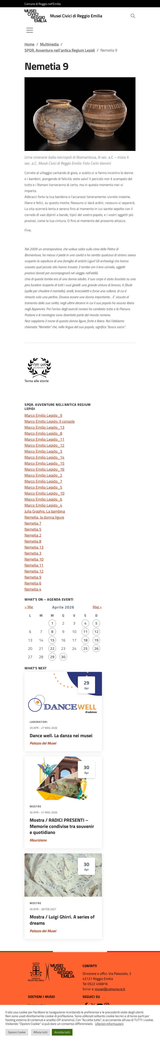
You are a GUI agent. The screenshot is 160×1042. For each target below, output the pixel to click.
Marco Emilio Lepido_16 (44, 469)
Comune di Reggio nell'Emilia (43, 3)
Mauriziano (38, 840)
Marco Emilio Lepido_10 (44, 493)
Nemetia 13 (34, 547)
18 (85, 640)
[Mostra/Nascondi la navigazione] (30, 30)
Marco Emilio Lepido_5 (43, 487)
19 (96, 640)
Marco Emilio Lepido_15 (44, 463)
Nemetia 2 (33, 535)
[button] (132, 15)
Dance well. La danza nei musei (61, 735)
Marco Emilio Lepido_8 (43, 433)
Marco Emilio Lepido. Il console (50, 421)
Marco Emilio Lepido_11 (44, 439)
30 (63, 657)
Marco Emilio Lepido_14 (44, 457)
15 (52, 640)
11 (85, 631)
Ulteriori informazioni (109, 1023)
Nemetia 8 (33, 541)
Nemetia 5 (33, 529)
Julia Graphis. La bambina (45, 511)
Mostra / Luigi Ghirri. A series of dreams (62, 920)
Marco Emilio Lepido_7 (43, 481)
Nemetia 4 (33, 589)
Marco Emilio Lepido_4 (43, 505)
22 (52, 648)
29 (52, 657)
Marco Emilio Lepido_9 (43, 415)
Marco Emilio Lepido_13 (44, 427)
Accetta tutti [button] (62, 1032)
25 (85, 648)
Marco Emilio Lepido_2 (43, 475)
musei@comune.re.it (110, 988)
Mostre (35, 806)
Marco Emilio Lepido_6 (43, 499)
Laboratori (39, 722)
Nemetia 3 (33, 553)
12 (96, 631)
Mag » (97, 606)
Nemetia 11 (34, 565)
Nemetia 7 (33, 523)
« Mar (29, 606)
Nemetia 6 (33, 583)
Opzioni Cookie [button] (17, 1032)
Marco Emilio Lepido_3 (43, 451)
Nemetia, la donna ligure (44, 517)
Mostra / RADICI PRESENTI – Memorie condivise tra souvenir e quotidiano (62, 826)
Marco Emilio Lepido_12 (44, 445)
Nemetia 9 (33, 577)
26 (96, 648)
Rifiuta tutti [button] (41, 1032)
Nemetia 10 (34, 559)
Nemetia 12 (34, 571)
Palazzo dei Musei (43, 743)
